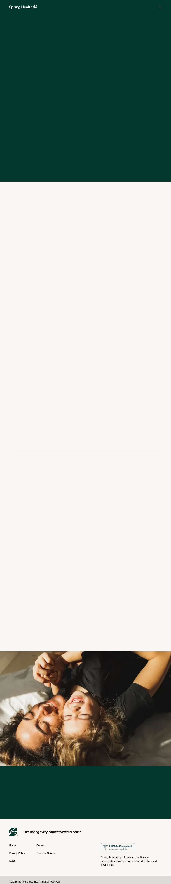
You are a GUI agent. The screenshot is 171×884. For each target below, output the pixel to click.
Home (12, 845)
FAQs (12, 860)
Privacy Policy (17, 853)
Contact (41, 845)
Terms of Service (46, 853)
